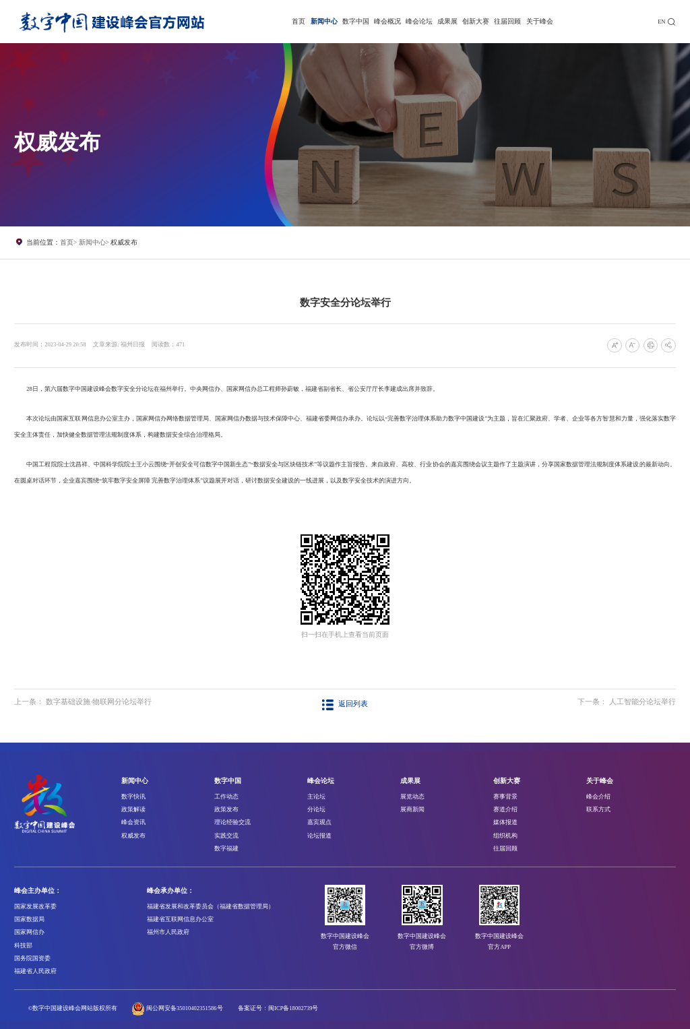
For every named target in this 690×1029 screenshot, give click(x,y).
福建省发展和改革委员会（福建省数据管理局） (210, 906)
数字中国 (355, 21)
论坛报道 (319, 835)
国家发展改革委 (35, 906)
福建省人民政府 (35, 971)
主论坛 (316, 796)
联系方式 (598, 809)
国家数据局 (29, 919)
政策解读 (133, 809)
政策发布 (226, 809)
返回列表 (344, 704)
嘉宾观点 (319, 822)
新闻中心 (324, 21)
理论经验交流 (232, 822)
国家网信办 (29, 932)
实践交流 (226, 835)
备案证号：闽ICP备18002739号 (278, 1008)
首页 (298, 21)
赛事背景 (505, 796)
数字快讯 (133, 796)
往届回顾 (507, 21)
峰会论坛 (419, 21)
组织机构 (505, 835)
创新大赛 (475, 21)
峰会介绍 (598, 796)
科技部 (23, 945)
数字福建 (226, 848)
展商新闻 (412, 809)
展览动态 (412, 796)
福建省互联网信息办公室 (180, 919)
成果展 (447, 21)
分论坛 (316, 809)
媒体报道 (505, 822)
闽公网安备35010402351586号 (184, 1008)
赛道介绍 (505, 809)
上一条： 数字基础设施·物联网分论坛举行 (82, 702)
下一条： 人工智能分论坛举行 (626, 702)
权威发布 (124, 242)
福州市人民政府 (168, 932)
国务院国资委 (32, 958)
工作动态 (226, 796)
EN (661, 21)
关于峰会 (539, 21)
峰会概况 (387, 21)
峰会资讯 (133, 822)
